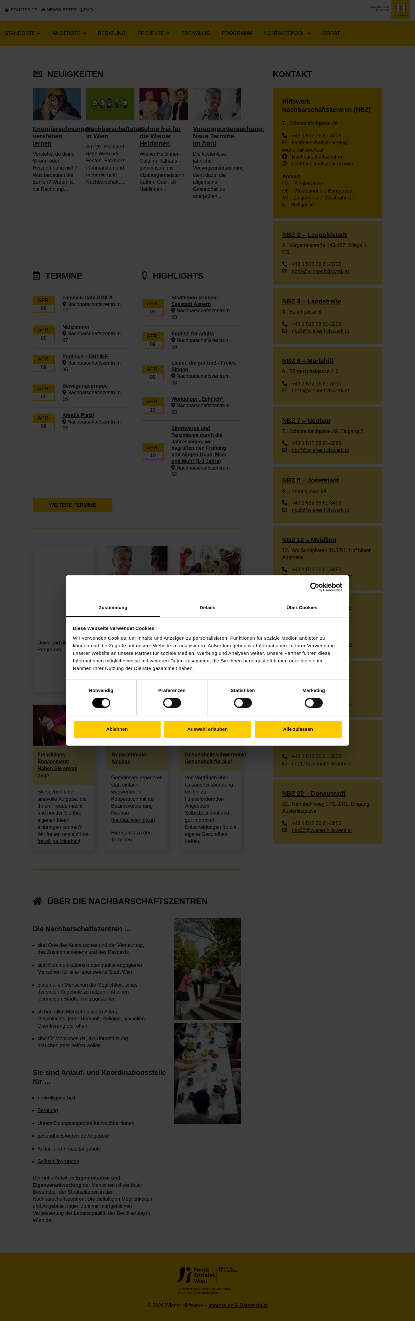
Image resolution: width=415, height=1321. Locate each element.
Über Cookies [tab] (302, 607)
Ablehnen (117, 729)
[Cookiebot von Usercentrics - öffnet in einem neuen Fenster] (314, 587)
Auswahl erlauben (207, 729)
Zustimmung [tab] (113, 607)
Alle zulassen (298, 729)
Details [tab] (207, 607)
